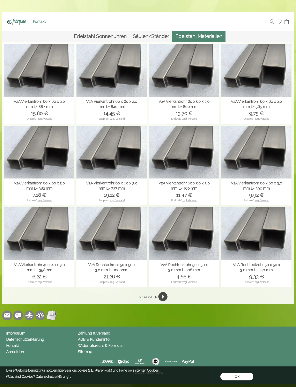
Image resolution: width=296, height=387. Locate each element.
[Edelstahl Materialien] (198, 36)
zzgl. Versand (45, 118)
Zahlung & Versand (94, 333)
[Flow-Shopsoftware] (40, 315)
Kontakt (39, 21)
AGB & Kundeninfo (94, 339)
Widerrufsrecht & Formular (101, 345)
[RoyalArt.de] (29, 315)
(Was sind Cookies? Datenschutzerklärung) (37, 377)
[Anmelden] (271, 21)
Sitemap (85, 352)
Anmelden (15, 352)
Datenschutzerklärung (25, 339)
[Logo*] (16, 16)
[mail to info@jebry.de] (7, 315)
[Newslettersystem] (51, 315)
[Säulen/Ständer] (151, 36)
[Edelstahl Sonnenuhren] (100, 36)
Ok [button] (237, 376)
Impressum (15, 333)
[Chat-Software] (18, 315)
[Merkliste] (279, 21)
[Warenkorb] (286, 21)
